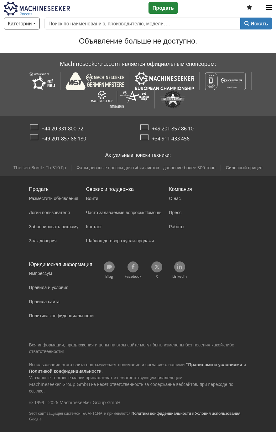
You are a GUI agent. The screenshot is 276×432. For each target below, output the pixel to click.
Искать (256, 23)
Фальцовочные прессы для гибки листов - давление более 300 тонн (146, 168)
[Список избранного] (249, 8)
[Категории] (22, 23)
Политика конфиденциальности (161, 413)
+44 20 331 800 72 (62, 128)
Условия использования (218, 413)
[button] (269, 8)
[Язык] (259, 8)
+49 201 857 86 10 (173, 128)
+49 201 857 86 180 (64, 138)
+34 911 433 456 (171, 138)
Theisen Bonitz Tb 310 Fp (39, 168)
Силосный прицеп (244, 168)
